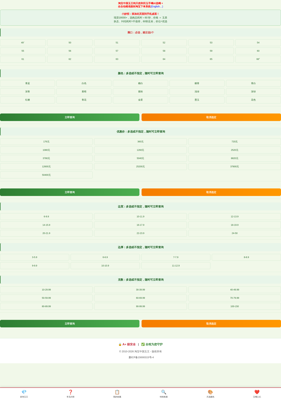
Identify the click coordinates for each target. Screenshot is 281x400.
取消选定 (211, 123)
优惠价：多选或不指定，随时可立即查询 (141, 138)
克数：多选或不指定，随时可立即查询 (141, 297)
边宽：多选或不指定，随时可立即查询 (141, 219)
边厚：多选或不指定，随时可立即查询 (141, 263)
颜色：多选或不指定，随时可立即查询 (141, 76)
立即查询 (69, 123)
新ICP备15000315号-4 (141, 379)
